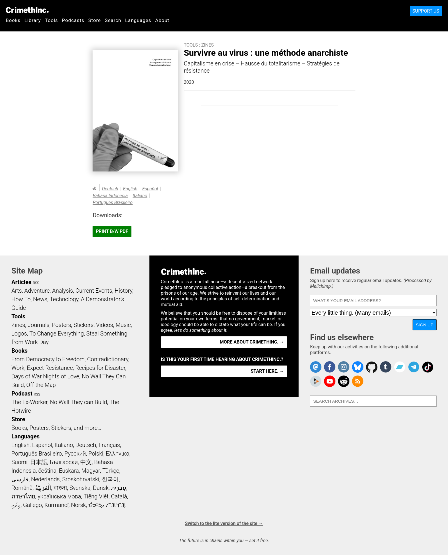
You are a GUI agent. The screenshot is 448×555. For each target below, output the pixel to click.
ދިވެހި (16, 505)
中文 (86, 462)
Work (17, 367)
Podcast (21, 393)
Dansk (101, 487)
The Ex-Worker (29, 402)
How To (21, 299)
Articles (21, 282)
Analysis (62, 290)
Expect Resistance (50, 367)
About (162, 20)
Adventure (37, 290)
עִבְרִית (118, 487)
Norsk (78, 505)
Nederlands (45, 479)
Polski (95, 453)
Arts (16, 290)
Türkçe (110, 470)
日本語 (38, 462)
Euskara (69, 470)
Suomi (19, 462)
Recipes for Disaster (100, 367)
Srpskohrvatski (80, 479)
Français (109, 445)
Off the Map (41, 385)
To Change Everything (56, 333)
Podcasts (73, 20)
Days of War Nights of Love (45, 376)
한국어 (110, 479)
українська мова (59, 496)
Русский (75, 453)
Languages (138, 20)
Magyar (90, 470)
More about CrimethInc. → (252, 342)
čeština (47, 470)
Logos (19, 333)
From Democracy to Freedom (48, 359)
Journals (38, 325)
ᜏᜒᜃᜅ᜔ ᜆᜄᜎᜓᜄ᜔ (107, 505)
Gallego (32, 505)
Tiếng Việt (95, 496)
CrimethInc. (27, 10)
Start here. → (267, 371)
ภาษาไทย (23, 496)
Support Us (426, 11)
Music (123, 325)
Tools (51, 20)
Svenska (79, 487)
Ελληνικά (117, 453)
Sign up (424, 324)
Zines (207, 45)
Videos (104, 325)
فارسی (20, 479)
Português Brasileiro (113, 202)
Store (94, 20)
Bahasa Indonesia (110, 195)
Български (64, 462)
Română (22, 487)
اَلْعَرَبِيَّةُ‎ (43, 487)
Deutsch (110, 188)
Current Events (93, 290)
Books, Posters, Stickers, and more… (56, 427)
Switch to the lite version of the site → (224, 523)
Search (113, 20)
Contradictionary (107, 359)
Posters (61, 325)
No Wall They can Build (78, 402)
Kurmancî (56, 505)
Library (33, 20)
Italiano (140, 195)
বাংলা (60, 487)
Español (150, 188)
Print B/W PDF (112, 231)
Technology (64, 299)
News (40, 299)
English (130, 188)
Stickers (84, 325)
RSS (36, 283)
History (123, 290)
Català (119, 496)
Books (13, 20)
